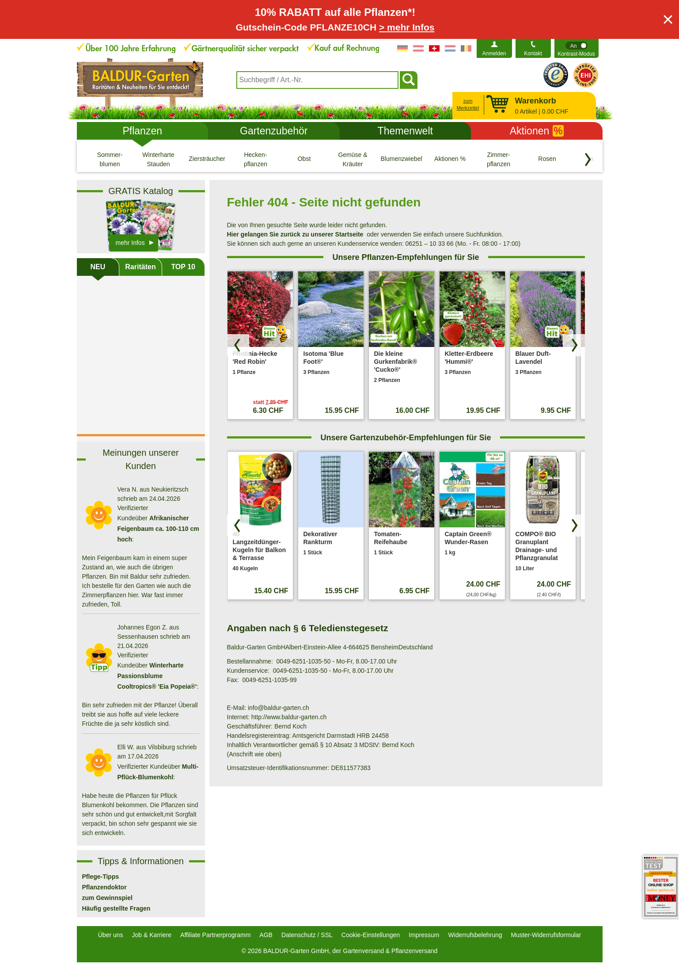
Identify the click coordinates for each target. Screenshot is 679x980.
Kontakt (533, 53)
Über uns (110, 934)
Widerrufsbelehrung (475, 934)
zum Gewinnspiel (107, 897)
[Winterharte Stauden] (158, 159)
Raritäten (140, 267)
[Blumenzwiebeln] (401, 159)
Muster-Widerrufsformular (546, 934)
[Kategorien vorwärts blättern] (588, 160)
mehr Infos (130, 242)
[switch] (576, 48)
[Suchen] (408, 80)
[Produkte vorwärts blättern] (574, 345)
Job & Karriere (151, 934)
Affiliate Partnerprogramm (215, 934)
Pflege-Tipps (100, 876)
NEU (97, 267)
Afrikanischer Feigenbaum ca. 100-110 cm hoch (158, 529)
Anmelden (494, 53)
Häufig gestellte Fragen (116, 908)
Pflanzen (142, 131)
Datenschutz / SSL (307, 934)
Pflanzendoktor (104, 887)
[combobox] (317, 80)
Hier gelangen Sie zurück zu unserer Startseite (295, 234)
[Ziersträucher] (207, 159)
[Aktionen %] (450, 159)
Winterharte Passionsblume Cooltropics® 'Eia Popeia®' (157, 676)
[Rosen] (547, 159)
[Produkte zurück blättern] (238, 345)
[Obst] (304, 159)
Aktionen (537, 131)
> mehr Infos (406, 27)
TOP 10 (183, 267)
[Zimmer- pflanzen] (498, 159)
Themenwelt (405, 131)
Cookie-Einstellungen (370, 934)
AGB (266, 934)
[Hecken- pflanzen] (255, 159)
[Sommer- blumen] (110, 159)
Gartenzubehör (273, 131)
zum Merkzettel (468, 104)
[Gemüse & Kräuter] (353, 159)
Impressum (424, 934)
